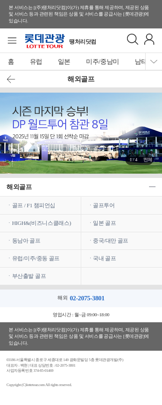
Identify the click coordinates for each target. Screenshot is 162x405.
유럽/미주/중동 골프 (36, 258)
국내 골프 (104, 258)
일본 (64, 61)
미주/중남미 (102, 61)
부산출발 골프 (29, 276)
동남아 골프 (26, 240)
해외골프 (19, 187)
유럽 (36, 61)
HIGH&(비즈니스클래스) (41, 223)
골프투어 (103, 205)
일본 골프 (104, 223)
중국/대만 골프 (110, 240)
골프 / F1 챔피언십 (33, 205)
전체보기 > (147, 161)
